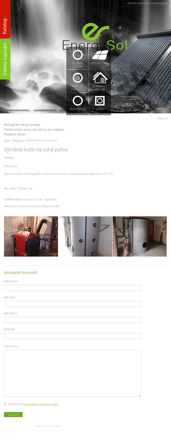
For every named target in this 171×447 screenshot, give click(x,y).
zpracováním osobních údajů (41, 404)
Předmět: (9, 329)
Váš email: (10, 297)
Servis (100, 109)
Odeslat (13, 414)
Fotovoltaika (100, 63)
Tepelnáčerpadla (77, 87)
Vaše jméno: (11, 281)
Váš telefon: (11, 313)
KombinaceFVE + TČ (100, 87)
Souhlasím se (16, 404)
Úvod (7, 140)
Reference (18, 140)
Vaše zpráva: (11, 346)
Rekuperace (77, 109)
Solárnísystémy (77, 64)
